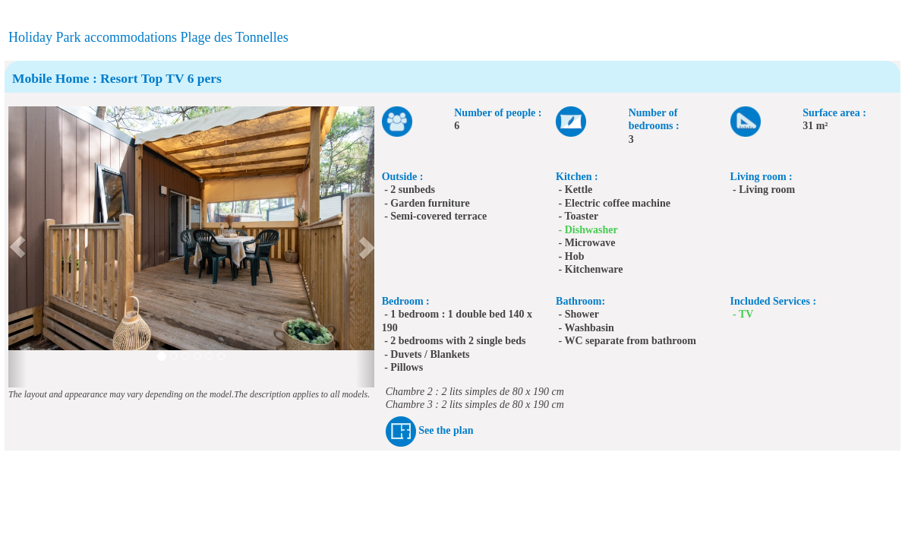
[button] (17, 246)
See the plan (445, 431)
